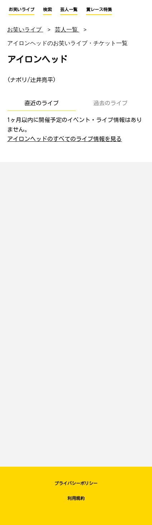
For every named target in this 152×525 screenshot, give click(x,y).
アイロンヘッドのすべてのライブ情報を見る (64, 139)
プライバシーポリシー (76, 483)
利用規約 (76, 498)
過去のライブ (110, 103)
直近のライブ (41, 103)
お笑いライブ (21, 9)
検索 (47, 9)
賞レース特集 (99, 9)
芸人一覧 (68, 9)
